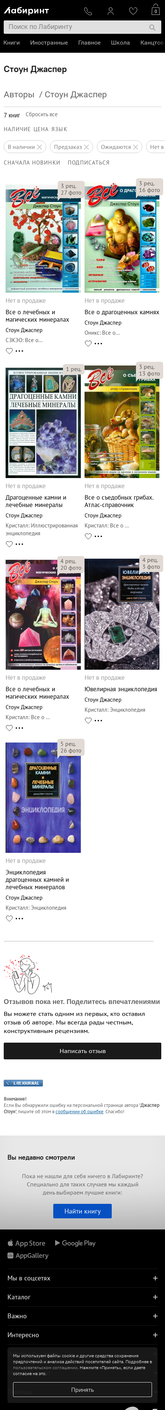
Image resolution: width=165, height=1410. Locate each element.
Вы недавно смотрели (41, 1157)
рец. (68, 185)
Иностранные (49, 42)
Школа (120, 42)
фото (71, 192)
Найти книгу (82, 1211)
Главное (90, 42)
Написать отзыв (83, 1051)
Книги (12, 42)
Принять (82, 1389)
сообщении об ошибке (79, 1111)
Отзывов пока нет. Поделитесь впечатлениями (82, 1001)
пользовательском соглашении (45, 1367)
